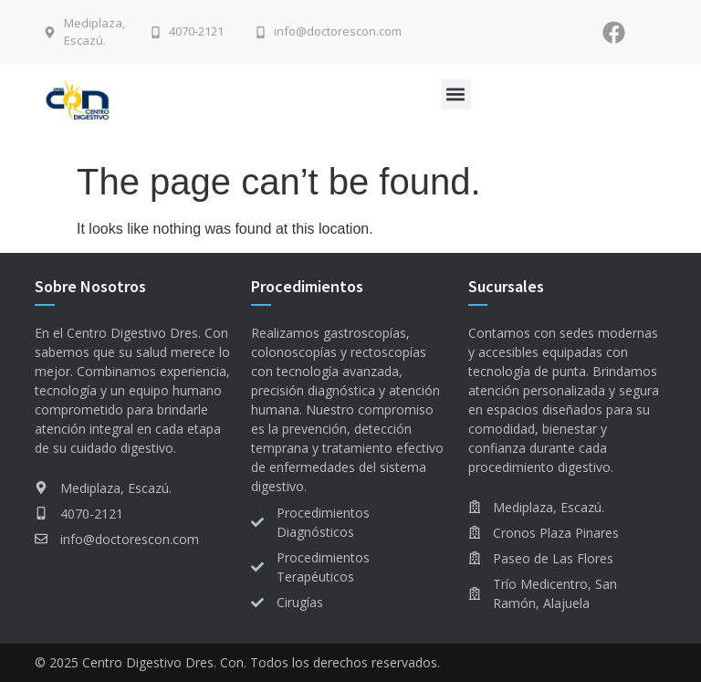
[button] (456, 94)
